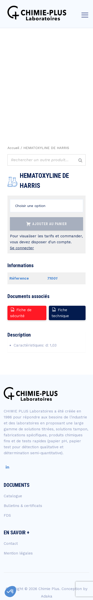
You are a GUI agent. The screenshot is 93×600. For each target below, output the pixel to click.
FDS (7, 515)
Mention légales (18, 553)
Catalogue (13, 496)
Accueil (13, 148)
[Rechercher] (80, 160)
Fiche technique (60, 312)
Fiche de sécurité (20, 312)
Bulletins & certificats (23, 505)
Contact (11, 543)
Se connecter (22, 248)
